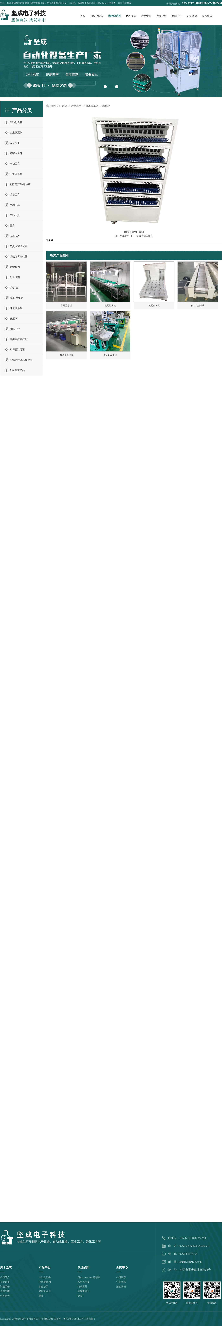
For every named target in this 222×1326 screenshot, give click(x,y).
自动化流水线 (197, 305)
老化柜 (106, 105)
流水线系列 (114, 15)
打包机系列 (16, 308)
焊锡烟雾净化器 (18, 256)
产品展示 (76, 105)
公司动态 (121, 1277)
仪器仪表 (15, 236)
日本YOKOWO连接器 (89, 1277)
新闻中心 (177, 15)
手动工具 (15, 205)
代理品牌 (131, 15)
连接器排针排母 (18, 339)
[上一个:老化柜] (122, 236)
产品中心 (146, 15)
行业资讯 (121, 1282)
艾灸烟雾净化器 (18, 246)
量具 (12, 225)
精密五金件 (16, 153)
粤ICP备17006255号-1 (74, 1319)
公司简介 (5, 1277)
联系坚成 (207, 15)
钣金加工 (15, 143)
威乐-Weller (16, 298)
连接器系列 (16, 174)
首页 (82, 15)
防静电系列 (84, 1291)
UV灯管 (14, 287)
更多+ (42, 1296)
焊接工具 (15, 194)
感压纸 (13, 318)
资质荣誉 (5, 1286)
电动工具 (15, 163)
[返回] (141, 232)
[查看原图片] (130, 232)
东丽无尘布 (84, 1282)
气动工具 (15, 215)
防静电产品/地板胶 (20, 184)
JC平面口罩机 (18, 349)
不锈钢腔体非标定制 (21, 360)
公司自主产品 (17, 370)
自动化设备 (96, 15)
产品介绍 (161, 15)
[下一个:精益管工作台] (142, 236)
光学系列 (15, 267)
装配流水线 (66, 305)
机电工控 (15, 329)
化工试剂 (15, 277)
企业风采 (5, 1282)
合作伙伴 (5, 1296)
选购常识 (121, 1286)
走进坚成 (192, 15)
